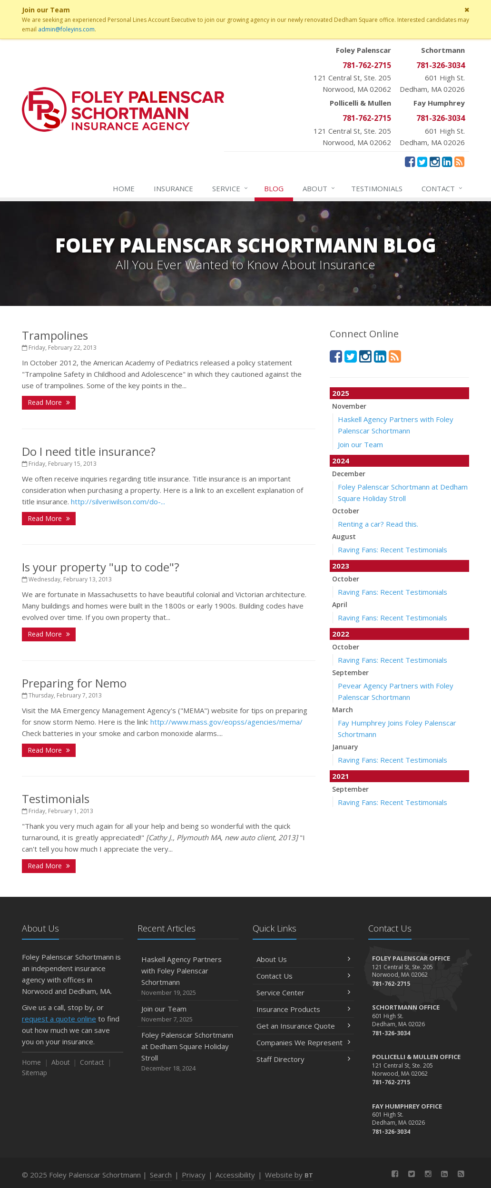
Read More (49, 402)
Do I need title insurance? (89, 451)
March (342, 709)
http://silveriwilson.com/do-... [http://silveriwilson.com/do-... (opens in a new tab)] (118, 501)
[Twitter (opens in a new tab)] (422, 161)
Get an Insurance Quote (303, 1026)
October (345, 510)
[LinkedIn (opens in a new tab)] (447, 161)
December (348, 473)
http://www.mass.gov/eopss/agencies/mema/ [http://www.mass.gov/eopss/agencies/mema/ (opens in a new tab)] (226, 722)
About (319, 188)
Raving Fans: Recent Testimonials (392, 549)
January (345, 746)
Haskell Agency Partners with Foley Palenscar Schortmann (188, 976)
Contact (442, 188)
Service (230, 188)
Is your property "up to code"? (100, 567)
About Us (303, 959)
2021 (340, 776)
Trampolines (55, 335)
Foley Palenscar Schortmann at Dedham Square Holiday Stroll (188, 1051)
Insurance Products (303, 1009)
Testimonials (377, 188)
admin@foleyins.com (66, 29)
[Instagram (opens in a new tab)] (435, 161)
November (349, 406)
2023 (340, 565)
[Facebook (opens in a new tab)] (410, 161)
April (339, 604)
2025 (340, 393)
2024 (340, 460)
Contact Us (303, 976)
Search (161, 1174)
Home (124, 188)
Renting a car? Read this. (378, 524)
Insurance (173, 188)
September (350, 672)
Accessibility (235, 1174)
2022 (340, 633)
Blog (274, 188)
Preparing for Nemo (74, 683)
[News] (459, 161)
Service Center (303, 992)
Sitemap (34, 1072)
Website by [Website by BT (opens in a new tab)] (289, 1174)
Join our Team (360, 444)
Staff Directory (303, 1059)
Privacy (194, 1174)
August (344, 536)
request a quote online (59, 1018)
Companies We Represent (303, 1042)
